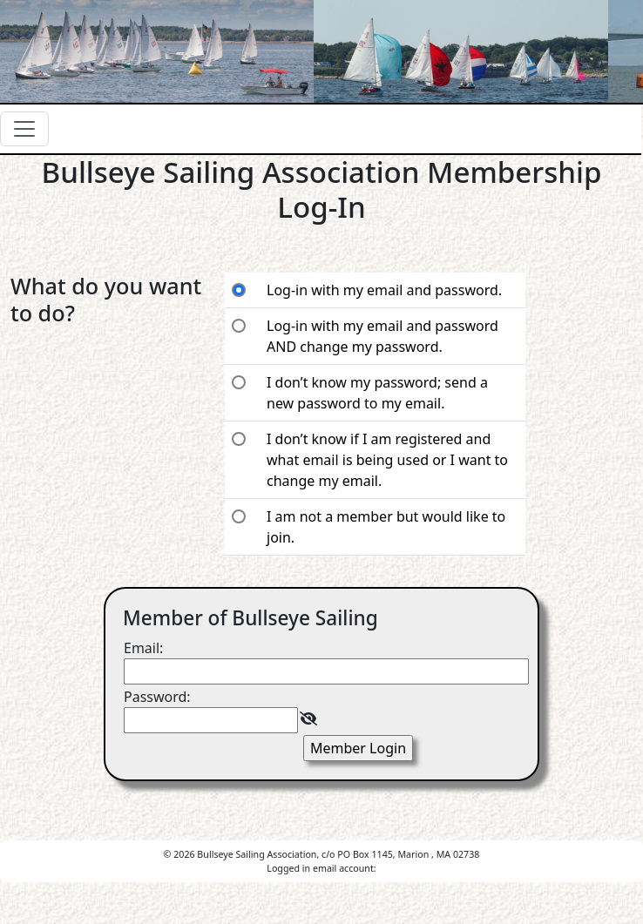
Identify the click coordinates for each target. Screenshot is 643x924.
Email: (143, 648)
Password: (157, 696)
